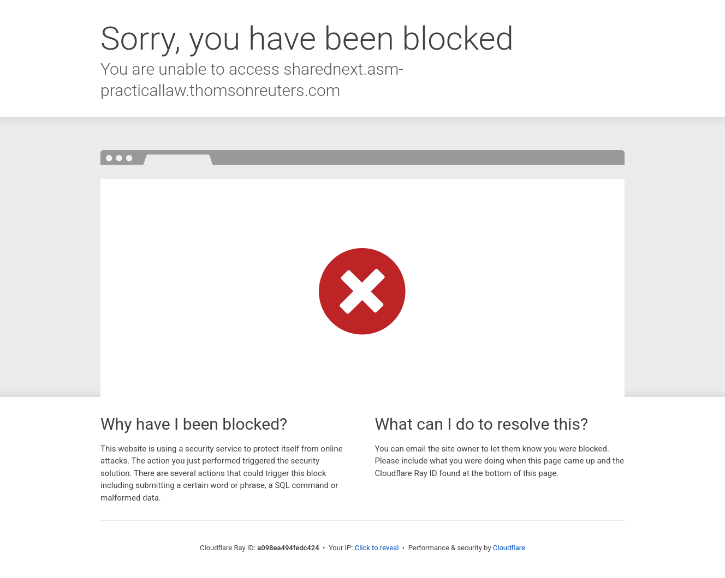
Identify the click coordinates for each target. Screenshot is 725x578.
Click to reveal (377, 548)
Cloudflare (509, 548)
